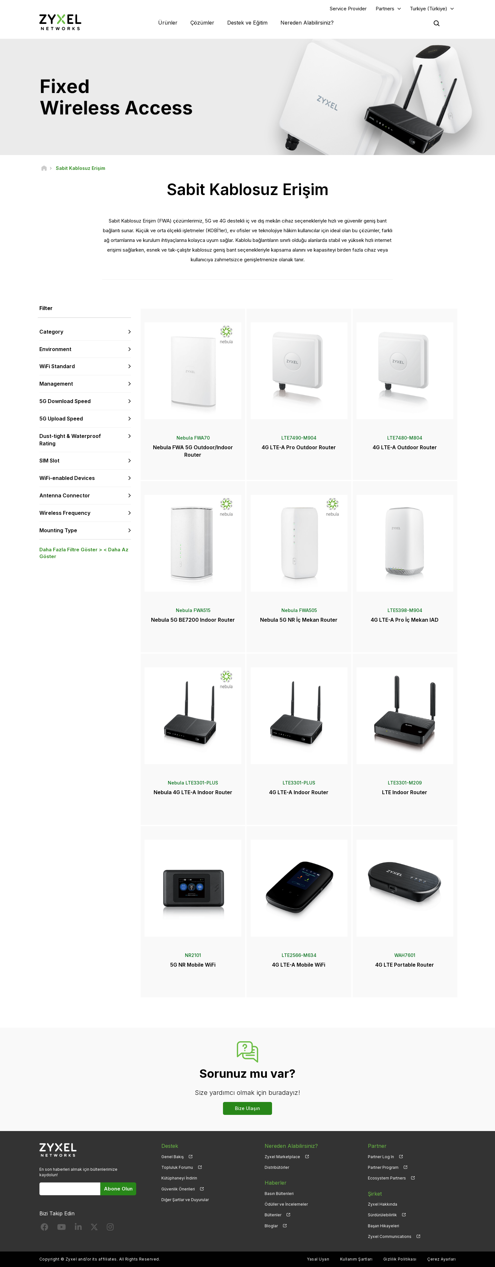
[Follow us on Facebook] (44, 1228)
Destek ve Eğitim (247, 22)
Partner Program (383, 1167)
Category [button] (51, 331)
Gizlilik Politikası (400, 1259)
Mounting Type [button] (58, 530)
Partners (385, 8)
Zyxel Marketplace (282, 1156)
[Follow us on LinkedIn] (78, 1228)
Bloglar (271, 1225)
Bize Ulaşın (247, 1108)
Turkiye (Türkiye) (428, 8)
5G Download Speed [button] (65, 401)
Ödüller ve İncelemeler (286, 1204)
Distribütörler (277, 1167)
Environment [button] (55, 349)
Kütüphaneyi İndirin (179, 1178)
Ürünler (167, 22)
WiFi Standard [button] (57, 366)
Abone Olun (118, 1189)
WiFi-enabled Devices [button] (67, 478)
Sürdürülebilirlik (382, 1214)
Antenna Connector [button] (64, 495)
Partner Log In (381, 1156)
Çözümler (202, 22)
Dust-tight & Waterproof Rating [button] (70, 440)
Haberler (276, 1182)
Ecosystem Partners (387, 1178)
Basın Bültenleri (279, 1193)
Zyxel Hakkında (382, 1204)
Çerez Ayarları (441, 1259)
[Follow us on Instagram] (110, 1228)
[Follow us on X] (94, 1228)
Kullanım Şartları (356, 1259)
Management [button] (56, 383)
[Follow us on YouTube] (61, 1228)
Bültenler (273, 1214)
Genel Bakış (172, 1156)
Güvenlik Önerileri (178, 1189)
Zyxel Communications (389, 1236)
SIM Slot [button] (49, 460)
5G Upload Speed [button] (61, 418)
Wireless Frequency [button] (64, 513)
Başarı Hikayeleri (383, 1225)
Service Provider (348, 8)
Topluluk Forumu (177, 1167)
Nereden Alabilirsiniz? (307, 22)
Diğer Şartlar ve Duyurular (185, 1199)
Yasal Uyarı (318, 1259)
